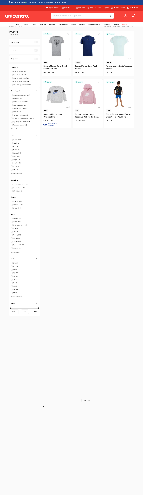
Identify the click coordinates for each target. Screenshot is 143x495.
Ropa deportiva (19, 109)
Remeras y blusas (20, 128)
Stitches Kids (18, 248)
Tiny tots (17, 245)
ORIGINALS (17, 194)
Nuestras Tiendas (118, 8)
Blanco (17, 143)
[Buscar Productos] (110, 16)
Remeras (17, 102)
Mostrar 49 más (16, 300)
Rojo (16, 170)
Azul (16, 147)
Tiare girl (17, 238)
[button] (24, 71)
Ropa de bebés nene (21, 82)
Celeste (17, 156)
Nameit (17, 222)
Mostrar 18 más (16, 177)
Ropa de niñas (19, 78)
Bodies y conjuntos (20, 105)
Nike (16, 232)
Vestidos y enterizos (21, 118)
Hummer (17, 252)
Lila (15, 173)
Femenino (18, 208)
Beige (16, 163)
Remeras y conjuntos (21, 99)
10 (15, 280)
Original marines (20, 228)
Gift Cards (80, 8)
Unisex (17, 211)
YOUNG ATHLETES (20, 188)
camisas (11, 30)
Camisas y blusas (20, 112)
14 (15, 293)
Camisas (17, 115)
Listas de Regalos (102, 8)
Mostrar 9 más (15, 256)
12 (15, 276)
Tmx (16, 235)
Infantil (20, 30)
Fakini (16, 242)
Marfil (16, 153)
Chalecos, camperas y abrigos (24, 122)
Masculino (18, 205)
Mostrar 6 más (15, 132)
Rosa (16, 150)
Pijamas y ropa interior (21, 125)
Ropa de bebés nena (21, 85)
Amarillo (17, 166)
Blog (90, 8)
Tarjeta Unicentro (52, 8)
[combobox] (82, 16)
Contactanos (132, 8)
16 (15, 296)
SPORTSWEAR (19, 191)
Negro (16, 160)
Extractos (66, 8)
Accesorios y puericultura (22, 88)
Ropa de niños (19, 75)
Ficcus (17, 225)
